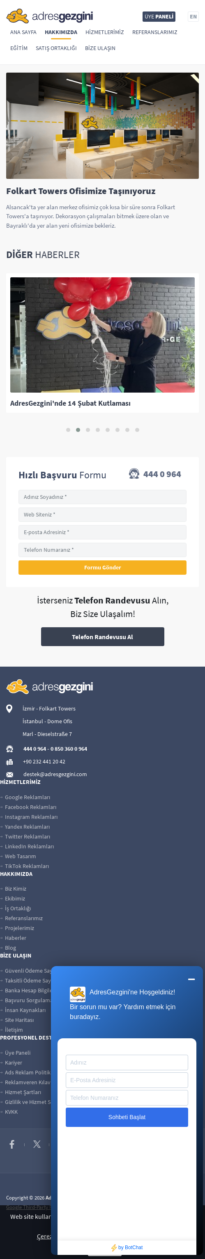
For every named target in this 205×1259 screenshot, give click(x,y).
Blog (8, 947)
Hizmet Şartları (20, 1092)
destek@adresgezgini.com (55, 774)
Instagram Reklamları (29, 816)
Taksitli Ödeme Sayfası (29, 980)
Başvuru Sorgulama (26, 1000)
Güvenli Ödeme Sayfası (30, 970)
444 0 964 (155, 474)
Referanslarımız (154, 32)
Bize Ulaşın (100, 48)
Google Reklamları (25, 797)
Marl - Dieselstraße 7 (47, 734)
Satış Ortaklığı (56, 48)
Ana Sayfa (23, 32)
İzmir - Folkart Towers (49, 708)
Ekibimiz (12, 898)
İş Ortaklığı (15, 908)
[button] (68, 430)
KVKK (9, 1111)
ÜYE (159, 16)
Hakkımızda (61, 32)
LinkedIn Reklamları (27, 846)
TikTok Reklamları (24, 866)
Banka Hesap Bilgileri (28, 990)
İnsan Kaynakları (23, 1010)
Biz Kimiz (13, 888)
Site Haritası (17, 1020)
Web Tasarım (18, 856)
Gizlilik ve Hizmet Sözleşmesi (37, 1102)
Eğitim (19, 48)
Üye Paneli (15, 1052)
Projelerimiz (17, 928)
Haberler (13, 937)
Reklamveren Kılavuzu (30, 1082)
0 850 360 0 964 (69, 748)
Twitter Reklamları (25, 836)
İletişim (11, 1029)
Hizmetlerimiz (104, 32)
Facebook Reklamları (28, 807)
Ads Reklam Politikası (28, 1072)
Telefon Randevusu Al (102, 637)
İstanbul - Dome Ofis (47, 721)
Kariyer (11, 1062)
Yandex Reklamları (25, 826)
